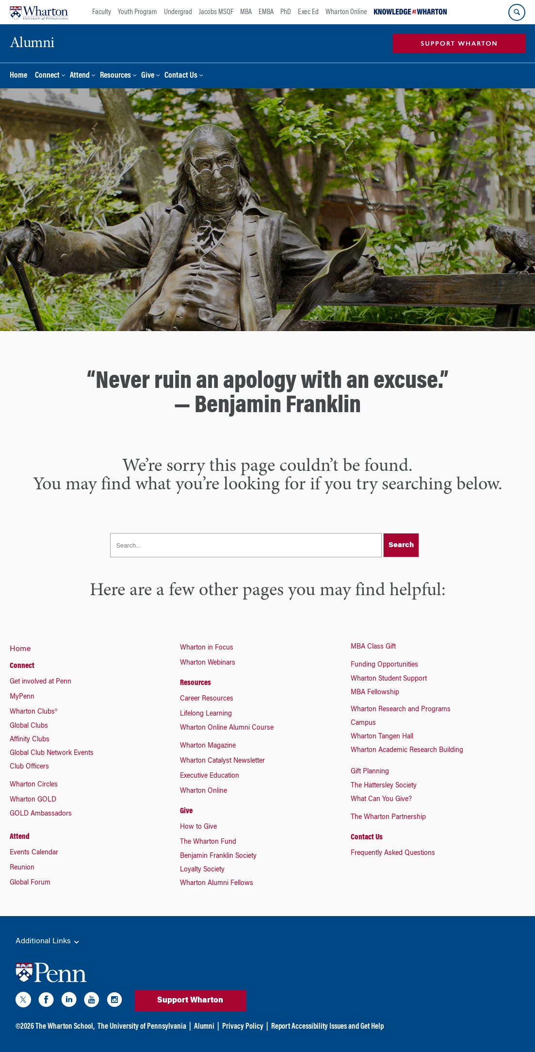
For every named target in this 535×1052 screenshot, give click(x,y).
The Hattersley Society (384, 786)
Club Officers (29, 767)
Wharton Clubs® (33, 712)
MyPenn (22, 697)
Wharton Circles (34, 785)
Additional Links (48, 941)
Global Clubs (29, 726)
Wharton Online (346, 12)
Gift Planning (370, 771)
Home (18, 76)
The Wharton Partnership (388, 817)
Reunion (22, 868)
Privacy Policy (242, 1027)
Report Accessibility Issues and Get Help (327, 1027)
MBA (246, 12)
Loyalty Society (202, 870)
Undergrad (178, 12)
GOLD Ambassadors (41, 814)
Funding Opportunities (384, 665)
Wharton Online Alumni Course (227, 728)
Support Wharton (190, 1000)
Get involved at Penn (40, 682)
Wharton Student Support (389, 679)
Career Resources (206, 699)
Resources (115, 76)
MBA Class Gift (373, 647)
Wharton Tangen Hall (382, 737)
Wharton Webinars (207, 663)
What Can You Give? (381, 799)
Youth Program (137, 12)
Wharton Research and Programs (401, 709)
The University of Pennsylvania (141, 1027)
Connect (47, 76)
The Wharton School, (65, 1027)
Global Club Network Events (52, 753)
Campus (363, 723)
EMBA (266, 12)
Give (147, 76)
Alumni (204, 1027)
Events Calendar (34, 853)
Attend (80, 76)
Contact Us (180, 76)
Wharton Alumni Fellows (216, 883)
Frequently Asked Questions (393, 853)
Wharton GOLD (33, 800)
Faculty (101, 12)
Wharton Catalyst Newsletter (222, 761)
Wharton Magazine (208, 746)
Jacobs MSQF (216, 12)
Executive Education (209, 776)
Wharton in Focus (206, 648)
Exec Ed (308, 12)
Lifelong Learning (206, 714)
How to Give (198, 827)
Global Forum (30, 883)
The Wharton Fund (208, 842)
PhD (285, 12)
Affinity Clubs (29, 739)
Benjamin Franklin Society (218, 856)
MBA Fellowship (375, 692)
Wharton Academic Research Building (407, 750)
